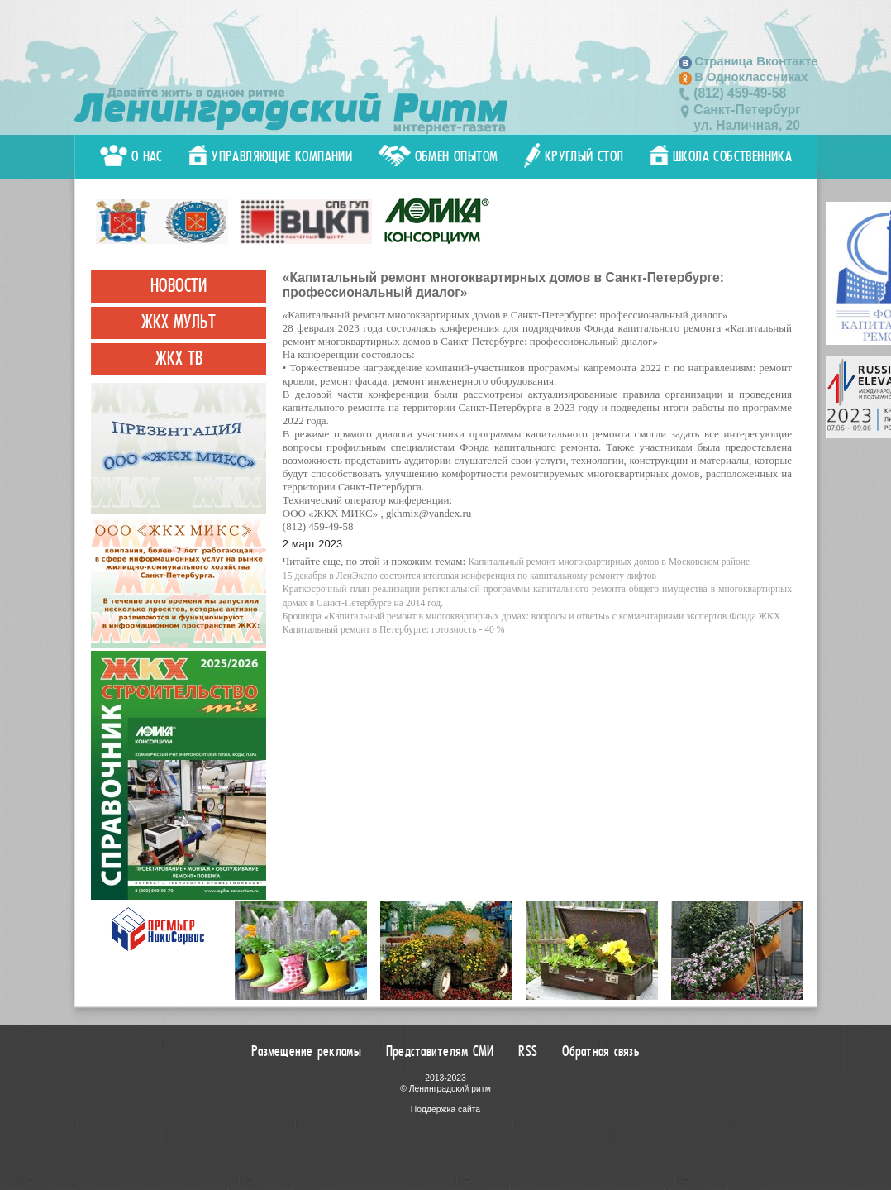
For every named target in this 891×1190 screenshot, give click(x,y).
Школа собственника (721, 156)
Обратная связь (601, 1051)
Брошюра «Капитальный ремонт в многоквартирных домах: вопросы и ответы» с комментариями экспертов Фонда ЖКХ (531, 616)
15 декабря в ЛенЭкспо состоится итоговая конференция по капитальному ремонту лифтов (469, 576)
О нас (131, 156)
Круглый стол (574, 156)
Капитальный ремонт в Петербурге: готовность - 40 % (394, 629)
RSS (527, 1051)
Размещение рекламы (306, 1051)
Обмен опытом (438, 156)
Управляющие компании (270, 156)
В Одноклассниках (751, 77)
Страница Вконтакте (755, 61)
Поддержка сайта (445, 1109)
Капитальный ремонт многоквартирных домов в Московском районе (609, 562)
